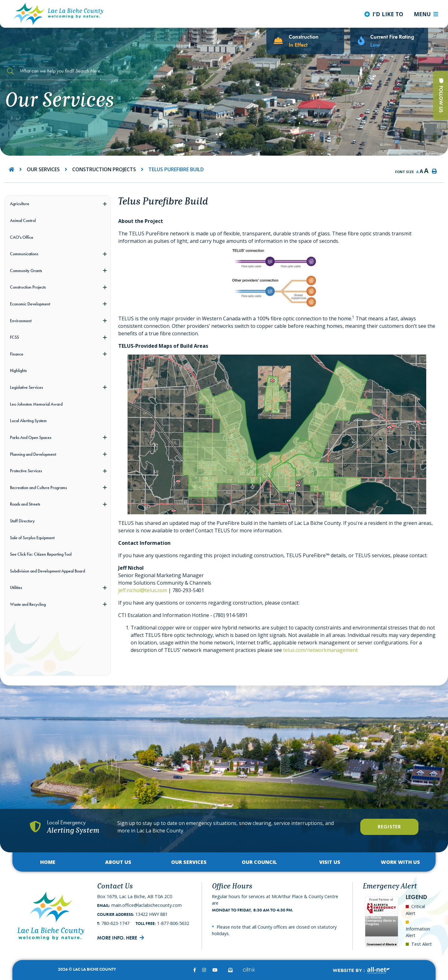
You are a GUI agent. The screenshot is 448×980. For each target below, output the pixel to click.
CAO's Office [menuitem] (21, 237)
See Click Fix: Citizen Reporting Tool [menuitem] (41, 554)
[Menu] (426, 14)
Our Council (259, 862)
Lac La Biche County (58, 13)
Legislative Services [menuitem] (26, 387)
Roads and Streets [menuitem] (25, 504)
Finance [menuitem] (16, 354)
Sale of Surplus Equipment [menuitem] (32, 537)
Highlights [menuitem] (18, 370)
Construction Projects (104, 169)
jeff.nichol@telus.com (142, 590)
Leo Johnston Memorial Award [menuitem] (36, 404)
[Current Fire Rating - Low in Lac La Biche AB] (389, 41)
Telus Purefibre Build (176, 169)
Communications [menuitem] (24, 254)
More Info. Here (117, 938)
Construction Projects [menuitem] (28, 287)
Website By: (361, 970)
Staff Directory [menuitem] (22, 521)
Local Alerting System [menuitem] (28, 420)
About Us (118, 862)
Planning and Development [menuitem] (33, 454)
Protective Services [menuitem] (26, 471)
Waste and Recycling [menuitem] (28, 604)
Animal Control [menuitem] (23, 220)
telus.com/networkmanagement (320, 650)
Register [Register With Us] (389, 826)
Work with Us (400, 862)
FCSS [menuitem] (14, 337)
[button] (104, 204)
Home (47, 862)
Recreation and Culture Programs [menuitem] (38, 487)
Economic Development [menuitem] (30, 304)
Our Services (43, 169)
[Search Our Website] (71, 71)
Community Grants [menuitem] (26, 270)
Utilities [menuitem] (16, 587)
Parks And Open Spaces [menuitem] (30, 437)
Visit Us (329, 862)
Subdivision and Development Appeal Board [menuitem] (47, 571)
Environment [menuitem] (20, 320)
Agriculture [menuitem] (19, 203)
